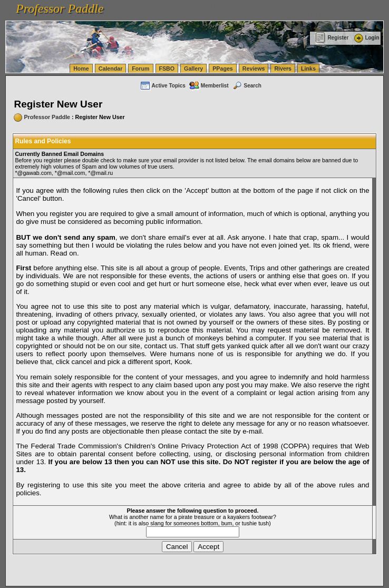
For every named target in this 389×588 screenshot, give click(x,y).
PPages (222, 68)
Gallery (193, 68)
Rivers (282, 68)
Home (81, 68)
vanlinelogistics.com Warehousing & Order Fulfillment (269, 15)
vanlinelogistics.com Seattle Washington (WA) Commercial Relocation (115, 15)
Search (246, 86)
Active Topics (163, 86)
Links (308, 68)
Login (366, 38)
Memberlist (209, 86)
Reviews (253, 68)
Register (331, 38)
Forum (140, 68)
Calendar (111, 68)
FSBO (167, 68)
